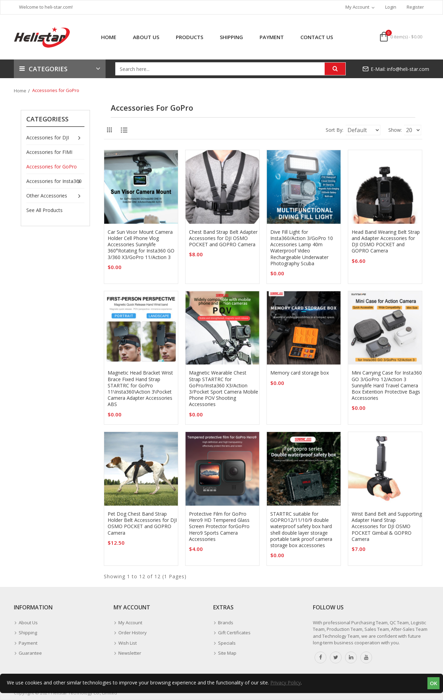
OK (433, 683)
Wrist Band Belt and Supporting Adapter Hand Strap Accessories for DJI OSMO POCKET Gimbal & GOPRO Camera (387, 526)
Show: (381, 130)
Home (20, 91)
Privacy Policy (285, 682)
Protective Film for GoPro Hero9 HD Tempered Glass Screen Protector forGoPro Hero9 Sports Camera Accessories (219, 526)
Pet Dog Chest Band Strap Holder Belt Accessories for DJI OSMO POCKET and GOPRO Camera (142, 523)
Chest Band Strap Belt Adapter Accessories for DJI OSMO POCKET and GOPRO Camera (223, 238)
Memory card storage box (299, 373)
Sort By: (298, 130)
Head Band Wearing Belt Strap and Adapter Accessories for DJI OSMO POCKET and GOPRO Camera (386, 241)
